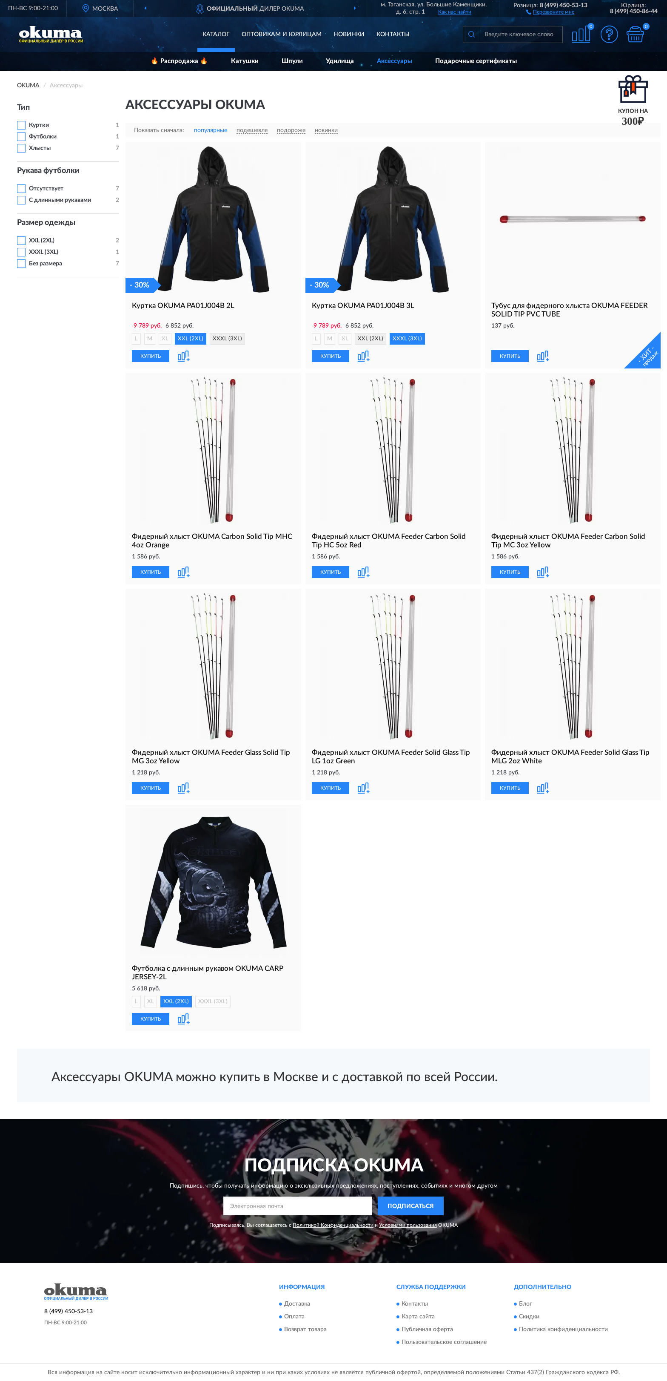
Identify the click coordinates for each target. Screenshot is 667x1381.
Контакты (393, 34)
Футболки (43, 137)
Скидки (529, 1317)
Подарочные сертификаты (476, 61)
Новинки (349, 34)
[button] (550, 11)
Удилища (340, 61)
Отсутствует (46, 189)
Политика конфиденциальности (563, 1329)
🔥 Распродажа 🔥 (179, 61)
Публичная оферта (427, 1329)
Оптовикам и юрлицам (282, 34)
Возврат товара (305, 1329)
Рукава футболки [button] (48, 171)
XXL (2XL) (41, 241)
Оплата (294, 1317)
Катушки (245, 61)
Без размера (45, 264)
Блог (525, 1304)
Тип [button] (23, 108)
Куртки (39, 125)
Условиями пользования (408, 1225)
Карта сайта (418, 1317)
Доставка (297, 1304)
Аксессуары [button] (394, 61)
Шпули (292, 61)
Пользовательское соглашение (444, 1342)
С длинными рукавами (60, 200)
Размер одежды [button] (46, 223)
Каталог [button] (216, 34)
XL (165, 339)
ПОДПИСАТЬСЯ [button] (411, 1206)
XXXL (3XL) (43, 252)
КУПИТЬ (150, 356)
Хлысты (40, 148)
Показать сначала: (159, 130)
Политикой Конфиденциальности (333, 1225)
